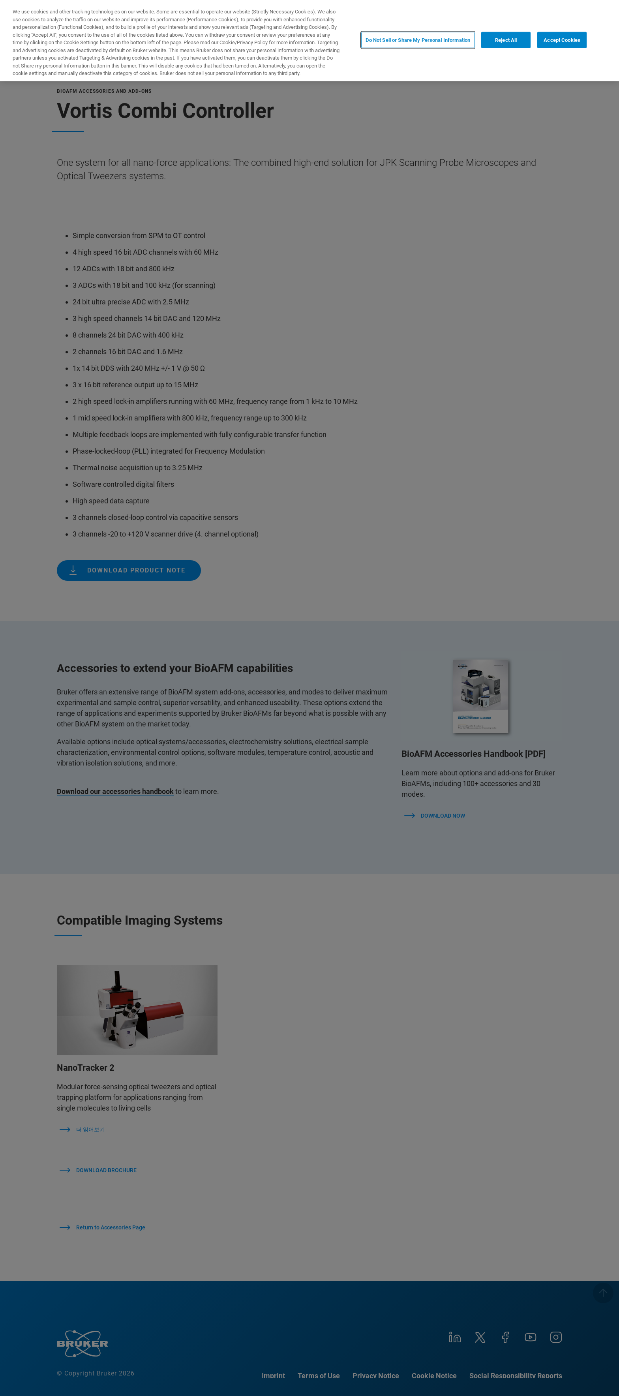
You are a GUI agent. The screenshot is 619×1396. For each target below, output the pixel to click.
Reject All (506, 40)
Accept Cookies (562, 40)
